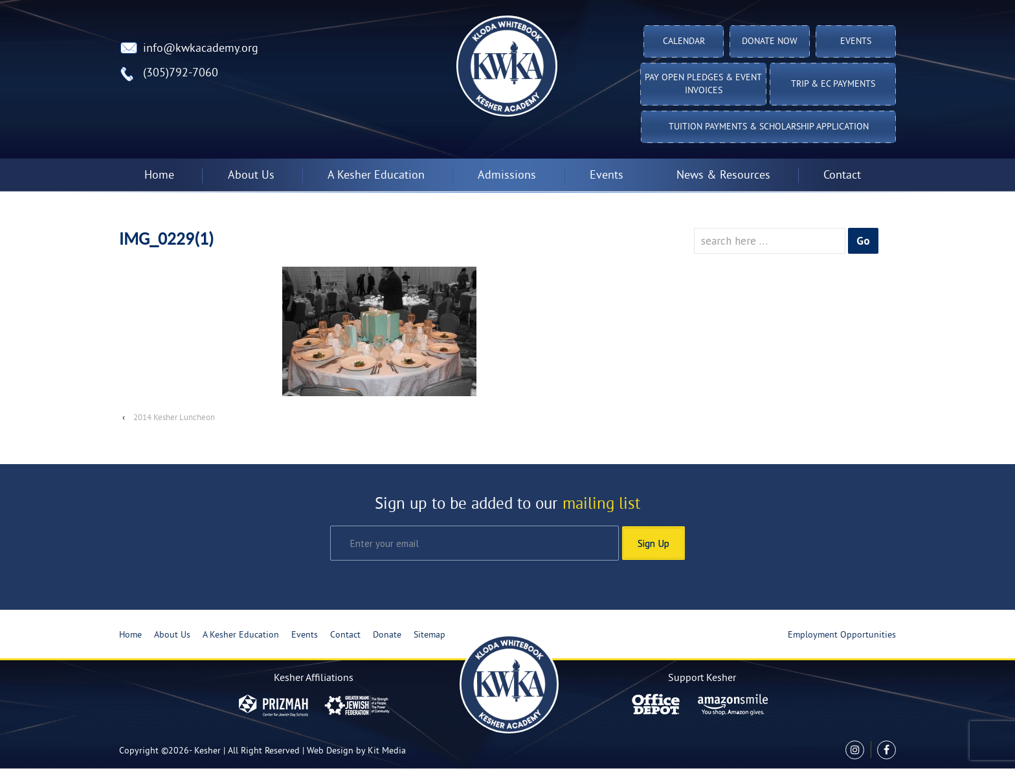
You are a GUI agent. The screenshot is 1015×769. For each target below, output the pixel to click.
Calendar (684, 41)
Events (855, 41)
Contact (842, 175)
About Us (251, 175)
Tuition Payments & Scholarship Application (769, 127)
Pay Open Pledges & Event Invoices (703, 84)
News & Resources (723, 175)
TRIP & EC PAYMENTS (833, 84)
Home (159, 175)
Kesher (207, 751)
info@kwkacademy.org (200, 48)
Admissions (507, 175)
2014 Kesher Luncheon (174, 418)
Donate (387, 635)
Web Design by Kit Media (356, 751)
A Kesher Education (376, 175)
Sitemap (429, 635)
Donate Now (770, 41)
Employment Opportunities (842, 635)
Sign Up (653, 543)
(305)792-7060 (180, 73)
